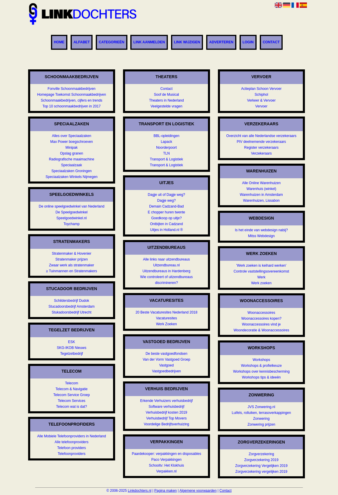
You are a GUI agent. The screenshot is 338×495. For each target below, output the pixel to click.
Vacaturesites (166, 318)
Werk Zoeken (166, 324)
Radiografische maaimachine (71, 159)
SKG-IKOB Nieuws (71, 348)
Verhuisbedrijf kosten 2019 (166, 412)
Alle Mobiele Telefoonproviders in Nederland (71, 436)
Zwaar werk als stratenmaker (71, 265)
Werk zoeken (261, 283)
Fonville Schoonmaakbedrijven (71, 89)
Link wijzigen (187, 42)
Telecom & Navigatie (72, 389)
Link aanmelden (149, 42)
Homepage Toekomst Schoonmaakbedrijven (71, 95)
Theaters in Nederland (166, 100)
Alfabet (82, 42)
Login (248, 42)
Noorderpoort (166, 147)
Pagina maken (165, 491)
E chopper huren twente (166, 212)
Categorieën (111, 42)
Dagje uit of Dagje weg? (166, 195)
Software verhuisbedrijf (166, 407)
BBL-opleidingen (166, 136)
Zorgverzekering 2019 (261, 460)
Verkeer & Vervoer (261, 100)
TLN (166, 153)
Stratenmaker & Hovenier (71, 253)
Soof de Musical (166, 95)
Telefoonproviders (72, 454)
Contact (271, 42)
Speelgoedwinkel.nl (72, 218)
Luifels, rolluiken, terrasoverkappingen (261, 413)
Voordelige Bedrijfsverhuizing (166, 424)
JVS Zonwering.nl (261, 407)
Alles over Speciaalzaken (71, 136)
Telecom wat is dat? (71, 407)
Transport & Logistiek (166, 159)
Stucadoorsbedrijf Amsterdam (72, 306)
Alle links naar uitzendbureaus (166, 259)
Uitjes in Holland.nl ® (166, 230)
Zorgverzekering (261, 454)
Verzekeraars (261, 153)
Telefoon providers (71, 448)
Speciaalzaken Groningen (72, 171)
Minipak (72, 147)
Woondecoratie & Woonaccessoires (261, 330)
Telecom (71, 383)
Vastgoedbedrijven (166, 371)
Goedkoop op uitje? (166, 218)
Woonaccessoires (261, 313)
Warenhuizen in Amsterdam (261, 195)
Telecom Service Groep (71, 395)
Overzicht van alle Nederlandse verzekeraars (261, 136)
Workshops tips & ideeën (261, 377)
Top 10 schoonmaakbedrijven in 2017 (71, 106)
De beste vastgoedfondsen (166, 354)
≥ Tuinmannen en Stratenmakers (71, 271)
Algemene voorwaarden (198, 491)
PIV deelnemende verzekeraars (261, 142)
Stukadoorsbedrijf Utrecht (71, 312)
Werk (261, 277)
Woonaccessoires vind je (261, 324)
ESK (71, 342)
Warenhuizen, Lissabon (261, 200)
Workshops (261, 360)
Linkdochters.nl (139, 491)
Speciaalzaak (71, 165)
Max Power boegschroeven (71, 142)
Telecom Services (71, 401)
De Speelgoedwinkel (72, 212)
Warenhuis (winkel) (261, 189)
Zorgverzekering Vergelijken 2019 (261, 466)
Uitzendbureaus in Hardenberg (166, 271)
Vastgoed (166, 365)
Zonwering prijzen (261, 424)
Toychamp (72, 224)
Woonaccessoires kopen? (261, 318)
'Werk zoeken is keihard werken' (261, 265)
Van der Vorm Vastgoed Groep (166, 359)
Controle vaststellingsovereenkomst (261, 271)
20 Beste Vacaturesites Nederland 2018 (166, 312)
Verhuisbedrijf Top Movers (166, 418)
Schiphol (261, 95)
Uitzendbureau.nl (166, 265)
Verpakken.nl (166, 471)
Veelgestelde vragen (166, 106)
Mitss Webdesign (261, 236)
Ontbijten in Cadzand (166, 224)
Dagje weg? (166, 200)
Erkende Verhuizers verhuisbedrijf (166, 401)
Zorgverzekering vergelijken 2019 (261, 472)
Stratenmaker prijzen (71, 259)
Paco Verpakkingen (166, 460)
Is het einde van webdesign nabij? (261, 230)
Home (59, 42)
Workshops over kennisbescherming (261, 371)
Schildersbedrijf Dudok (71, 301)
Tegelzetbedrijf (71, 354)
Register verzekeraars (261, 147)
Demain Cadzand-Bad (166, 206)
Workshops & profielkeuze (261, 366)
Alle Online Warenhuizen (261, 183)
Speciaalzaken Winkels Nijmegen (72, 177)
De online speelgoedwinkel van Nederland (71, 206)
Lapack (166, 142)
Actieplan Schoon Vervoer (261, 89)
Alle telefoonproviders (71, 442)
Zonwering (261, 419)
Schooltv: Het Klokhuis (166, 465)
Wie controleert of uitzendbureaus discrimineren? (166, 280)
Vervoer (261, 106)
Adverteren (221, 42)
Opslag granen (71, 153)
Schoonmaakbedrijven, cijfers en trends (71, 100)
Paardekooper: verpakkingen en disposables (166, 454)
